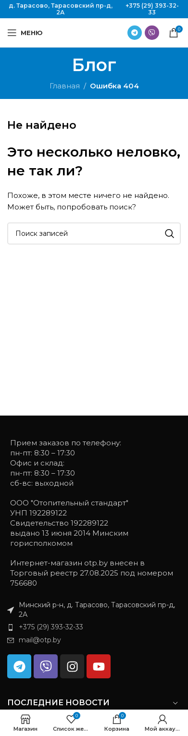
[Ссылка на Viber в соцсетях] (152, 32)
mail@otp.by (40, 640)
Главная (65, 85)
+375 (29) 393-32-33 (152, 9)
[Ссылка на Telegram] (134, 32)
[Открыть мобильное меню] (25, 32)
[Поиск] (94, 233)
